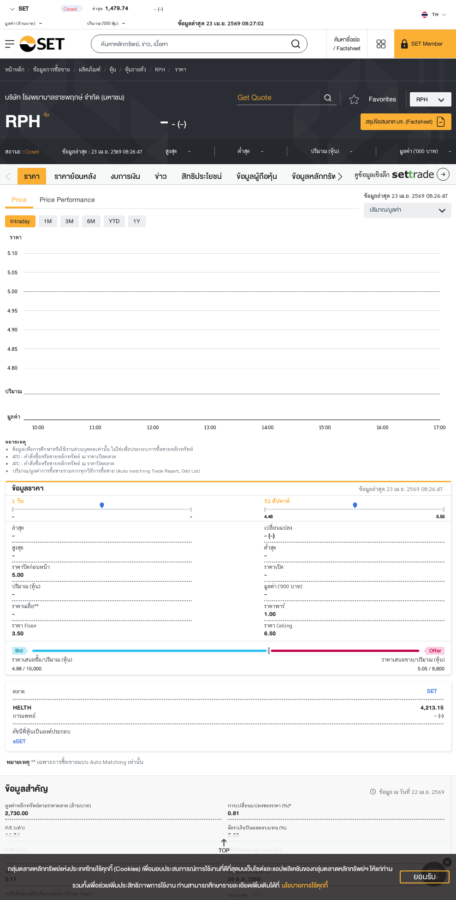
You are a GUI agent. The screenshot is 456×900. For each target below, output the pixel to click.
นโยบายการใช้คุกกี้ (305, 885)
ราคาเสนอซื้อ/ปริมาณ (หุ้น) (42, 659)
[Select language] (433, 14)
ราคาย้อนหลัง (75, 176)
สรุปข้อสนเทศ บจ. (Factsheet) (406, 122)
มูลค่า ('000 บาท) (283, 586)
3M (69, 221)
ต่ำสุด (270, 547)
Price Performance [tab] (67, 200)
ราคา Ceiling (278, 625)
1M (48, 221)
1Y (136, 221)
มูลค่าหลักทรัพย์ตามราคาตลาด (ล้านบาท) (48, 805)
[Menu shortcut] (380, 43)
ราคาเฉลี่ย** (25, 606)
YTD (114, 221)
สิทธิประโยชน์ (202, 176)
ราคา (32, 176)
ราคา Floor (24, 625)
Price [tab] (19, 200)
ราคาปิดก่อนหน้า (31, 566)
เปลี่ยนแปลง (278, 527)
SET (19, 8)
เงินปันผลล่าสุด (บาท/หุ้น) (255, 850)
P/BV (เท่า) (16, 850)
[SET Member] (425, 44)
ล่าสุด (18, 527)
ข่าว (161, 176)
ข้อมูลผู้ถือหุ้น (257, 176)
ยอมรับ (425, 876)
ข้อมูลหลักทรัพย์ (317, 176)
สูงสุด (18, 547)
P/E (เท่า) (14, 827)
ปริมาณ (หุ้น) (26, 586)
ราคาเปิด (274, 566)
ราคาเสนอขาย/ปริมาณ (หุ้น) (413, 659)
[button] (199, 44)
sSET (19, 741)
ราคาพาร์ (274, 606)
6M (91, 221)
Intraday (20, 221)
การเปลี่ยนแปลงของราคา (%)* (259, 805)
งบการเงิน (125, 176)
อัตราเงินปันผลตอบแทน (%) (257, 827)
